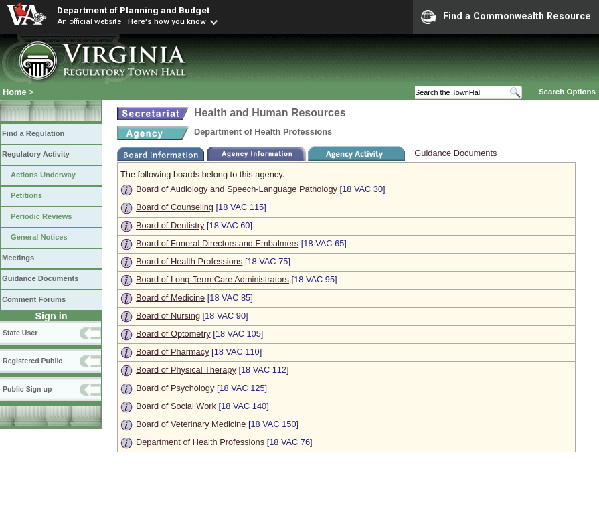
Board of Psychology (175, 388)
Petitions (26, 195)
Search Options (567, 92)
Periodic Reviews (41, 216)
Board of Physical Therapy (186, 370)
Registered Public (32, 361)
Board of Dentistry (170, 225)
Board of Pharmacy (172, 352)
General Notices (39, 237)
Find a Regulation (33, 133)
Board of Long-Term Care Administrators (212, 279)
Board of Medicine (170, 297)
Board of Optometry (173, 334)
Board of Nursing (168, 316)
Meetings (18, 258)
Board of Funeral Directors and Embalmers (217, 243)
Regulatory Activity (36, 154)
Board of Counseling (174, 207)
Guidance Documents (40, 278)
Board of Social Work (176, 406)
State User (20, 333)
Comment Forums (34, 299)
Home (15, 92)
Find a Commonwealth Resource (506, 16)
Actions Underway (43, 175)
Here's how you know (167, 21)
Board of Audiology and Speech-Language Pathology (236, 189)
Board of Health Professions (189, 261)
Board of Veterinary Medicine (191, 424)
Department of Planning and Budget (133, 10)
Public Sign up (27, 389)
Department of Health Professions (200, 442)
